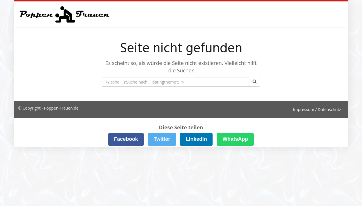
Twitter (162, 139)
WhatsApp (235, 139)
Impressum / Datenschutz (317, 109)
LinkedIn (196, 139)
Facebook (126, 139)
